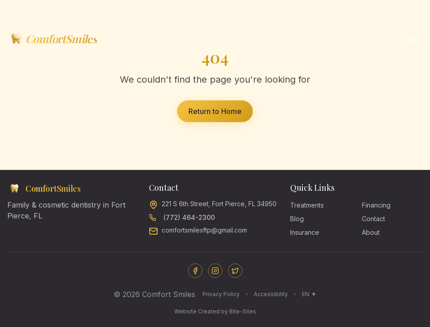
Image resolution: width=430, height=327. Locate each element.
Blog (297, 219)
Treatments (307, 205)
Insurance (304, 232)
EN (309, 294)
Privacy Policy (221, 294)
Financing (376, 205)
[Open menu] (414, 39)
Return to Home (215, 111)
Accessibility (271, 294)
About (371, 232)
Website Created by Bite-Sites (215, 311)
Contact (373, 219)
